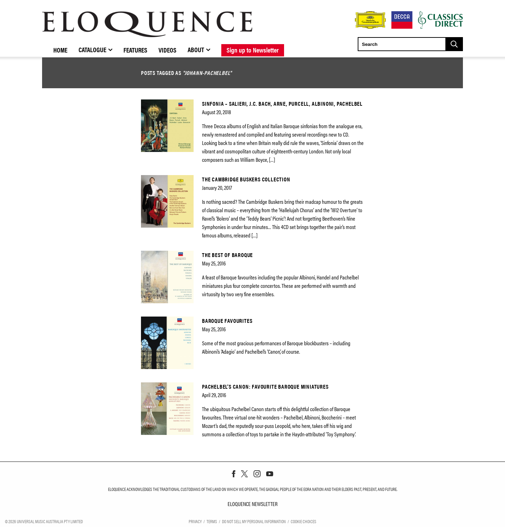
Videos (167, 50)
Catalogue (92, 49)
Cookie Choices (303, 521)
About (196, 49)
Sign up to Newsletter (253, 50)
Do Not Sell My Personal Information (254, 521)
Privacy (195, 521)
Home (60, 50)
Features (135, 50)
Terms (212, 521)
